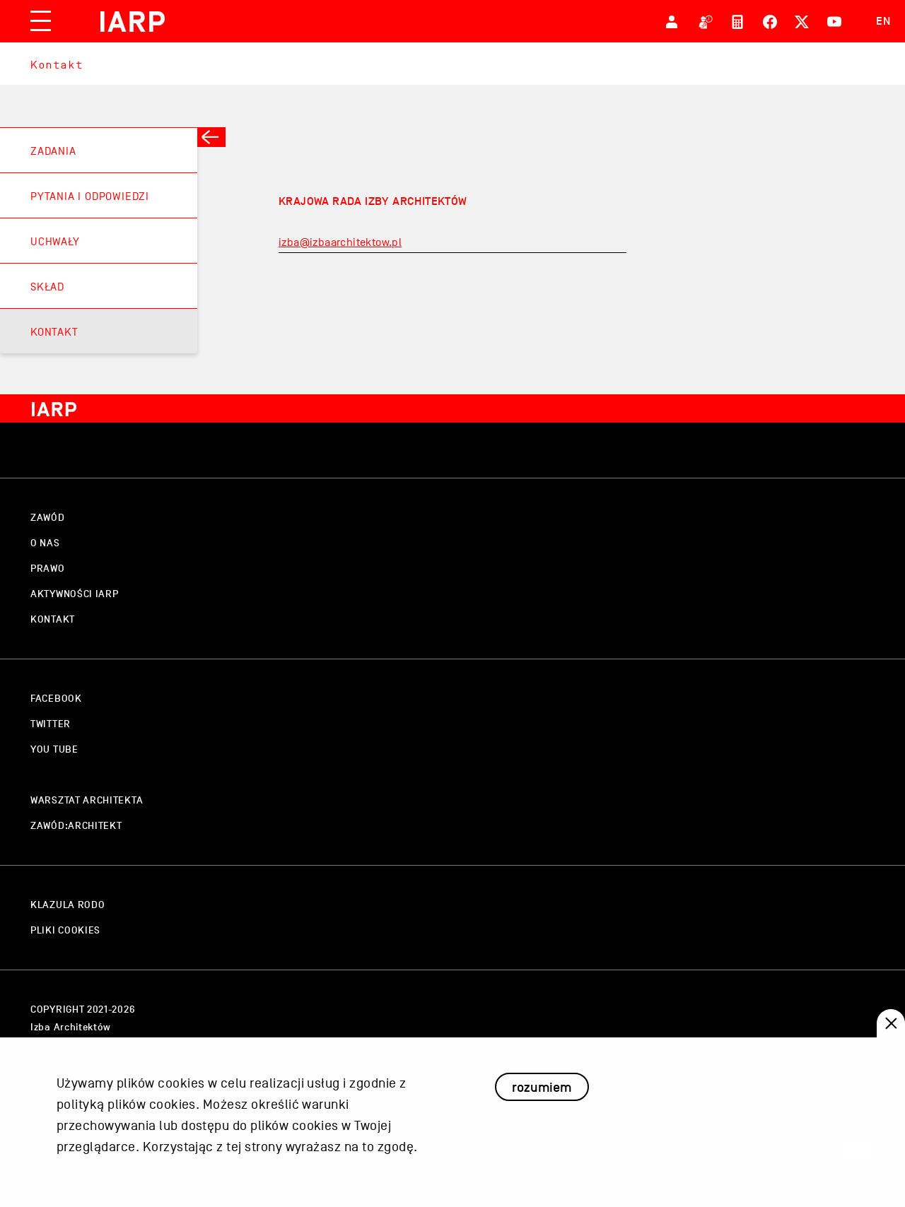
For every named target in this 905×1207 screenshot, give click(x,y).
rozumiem (541, 1101)
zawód (47, 518)
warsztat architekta (86, 800)
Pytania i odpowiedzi (89, 196)
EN (883, 21)
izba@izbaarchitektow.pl (340, 242)
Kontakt (56, 65)
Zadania (53, 151)
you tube (54, 749)
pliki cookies (65, 930)
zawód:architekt (76, 826)
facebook (56, 699)
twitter (50, 724)
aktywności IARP (74, 594)
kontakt (52, 619)
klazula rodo (67, 905)
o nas (45, 543)
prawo (47, 569)
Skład (47, 287)
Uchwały (55, 241)
